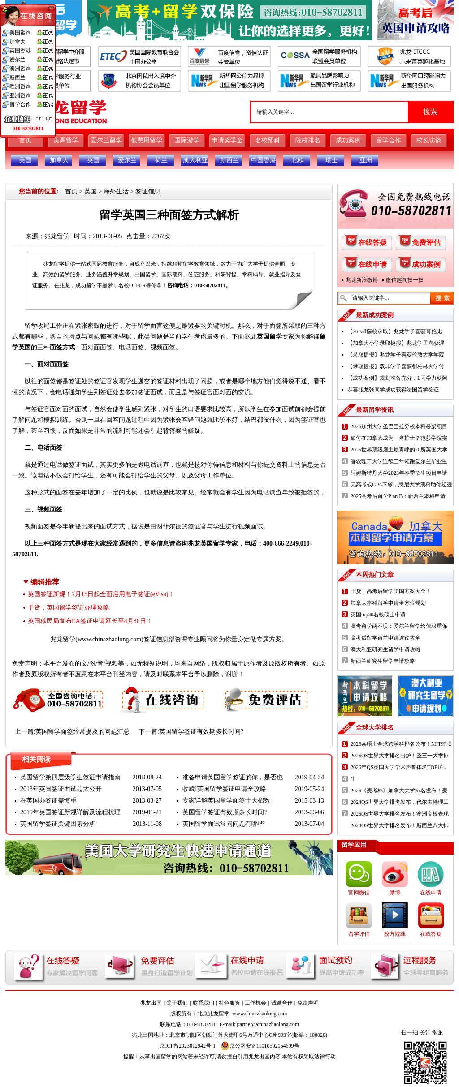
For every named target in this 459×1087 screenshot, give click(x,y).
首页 (25, 140)
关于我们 (177, 1003)
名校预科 (267, 140)
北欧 (297, 160)
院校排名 (307, 140)
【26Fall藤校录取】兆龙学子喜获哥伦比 (394, 331)
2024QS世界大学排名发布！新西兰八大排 (400, 825)
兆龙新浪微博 (362, 280)
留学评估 (359, 934)
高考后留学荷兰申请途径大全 (385, 638)
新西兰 (229, 160)
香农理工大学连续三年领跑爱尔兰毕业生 (399, 461)
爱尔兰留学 (106, 140)
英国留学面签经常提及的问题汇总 (82, 731)
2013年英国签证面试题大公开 (61, 789)
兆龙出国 (151, 1003)
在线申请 (372, 264)
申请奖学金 (227, 140)
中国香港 (263, 160)
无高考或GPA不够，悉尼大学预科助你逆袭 (401, 484)
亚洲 (365, 160)
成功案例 (348, 140)
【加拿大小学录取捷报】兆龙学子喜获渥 (395, 343)
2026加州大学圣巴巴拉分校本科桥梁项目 (399, 426)
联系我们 (203, 1003)
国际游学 (186, 140)
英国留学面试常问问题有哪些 (223, 824)
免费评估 (426, 242)
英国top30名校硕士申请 (378, 614)
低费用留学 (146, 140)
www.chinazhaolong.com (109, 639)
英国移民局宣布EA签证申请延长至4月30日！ (90, 621)
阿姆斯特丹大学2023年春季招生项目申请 (399, 473)
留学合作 (388, 140)
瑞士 (331, 160)
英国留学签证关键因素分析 (57, 824)
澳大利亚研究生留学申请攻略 (385, 649)
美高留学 (65, 140)
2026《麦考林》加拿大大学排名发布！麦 (399, 790)
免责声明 (308, 1003)
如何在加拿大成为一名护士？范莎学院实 (399, 438)
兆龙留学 (56, 236)
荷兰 (161, 160)
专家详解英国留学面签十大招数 (226, 800)
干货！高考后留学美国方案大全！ (391, 591)
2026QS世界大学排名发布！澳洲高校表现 (400, 814)
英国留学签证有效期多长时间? (201, 731)
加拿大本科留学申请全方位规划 (388, 603)
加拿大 (59, 160)
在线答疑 (372, 242)
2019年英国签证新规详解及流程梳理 (70, 812)
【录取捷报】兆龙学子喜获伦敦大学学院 (395, 355)
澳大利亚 (195, 160)
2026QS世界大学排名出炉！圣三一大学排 (400, 755)
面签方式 (62, 347)
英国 (93, 160)
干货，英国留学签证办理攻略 (68, 607)
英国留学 (269, 336)
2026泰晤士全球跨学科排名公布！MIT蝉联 (401, 744)
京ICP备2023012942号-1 (188, 1046)
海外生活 (116, 191)
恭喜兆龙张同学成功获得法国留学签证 (393, 390)
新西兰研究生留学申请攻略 (383, 661)
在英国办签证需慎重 (48, 800)
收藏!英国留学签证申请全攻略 (224, 789)
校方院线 (395, 934)
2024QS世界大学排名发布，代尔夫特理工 (400, 802)
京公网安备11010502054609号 (260, 1045)
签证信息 (147, 191)
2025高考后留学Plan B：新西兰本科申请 (398, 496)
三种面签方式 (56, 543)
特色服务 (229, 1003)
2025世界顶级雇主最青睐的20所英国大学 (399, 450)
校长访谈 (429, 140)
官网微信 (359, 892)
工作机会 (255, 1003)
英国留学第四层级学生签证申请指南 (70, 777)
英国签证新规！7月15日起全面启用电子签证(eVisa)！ (101, 594)
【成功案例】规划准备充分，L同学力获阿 (397, 378)
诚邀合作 (282, 1003)
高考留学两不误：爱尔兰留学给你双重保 (399, 626)
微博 (395, 892)
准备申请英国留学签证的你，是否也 (232, 777)
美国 (25, 160)
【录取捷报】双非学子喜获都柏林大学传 (395, 366)
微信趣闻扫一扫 (405, 280)
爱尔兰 (127, 160)
